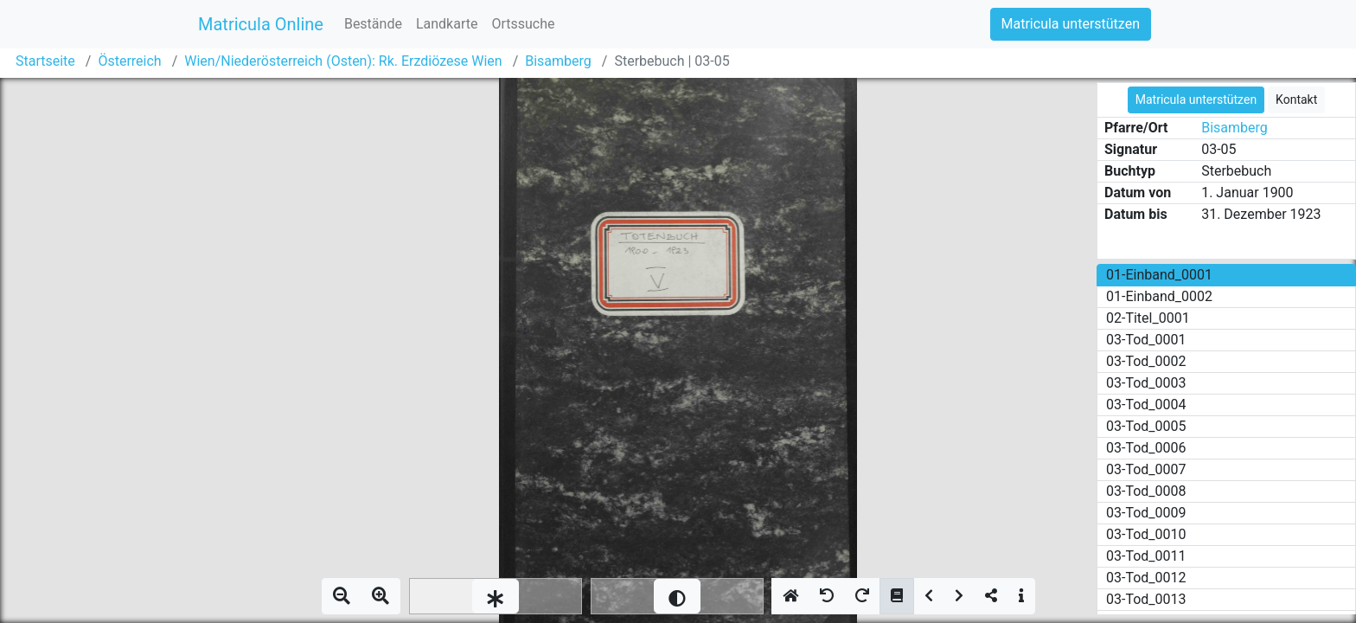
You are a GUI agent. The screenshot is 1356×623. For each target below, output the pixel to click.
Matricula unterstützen (1070, 24)
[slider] (495, 596)
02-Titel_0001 (1148, 318)
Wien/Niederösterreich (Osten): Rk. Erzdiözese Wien (343, 61)
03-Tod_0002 (1146, 361)
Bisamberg (558, 61)
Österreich (129, 61)
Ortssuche (522, 24)
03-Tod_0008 (1146, 491)
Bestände (373, 24)
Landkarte (447, 24)
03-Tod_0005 (1146, 426)
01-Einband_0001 (1159, 275)
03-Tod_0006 (1146, 448)
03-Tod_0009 (1146, 512)
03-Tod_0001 (1146, 339)
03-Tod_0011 (1146, 556)
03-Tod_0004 (1146, 404)
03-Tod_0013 (1146, 599)
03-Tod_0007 (1146, 469)
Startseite (45, 61)
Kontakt (1296, 99)
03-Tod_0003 (1146, 383)
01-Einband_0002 (1159, 296)
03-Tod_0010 (1146, 534)
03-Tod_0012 (1146, 577)
